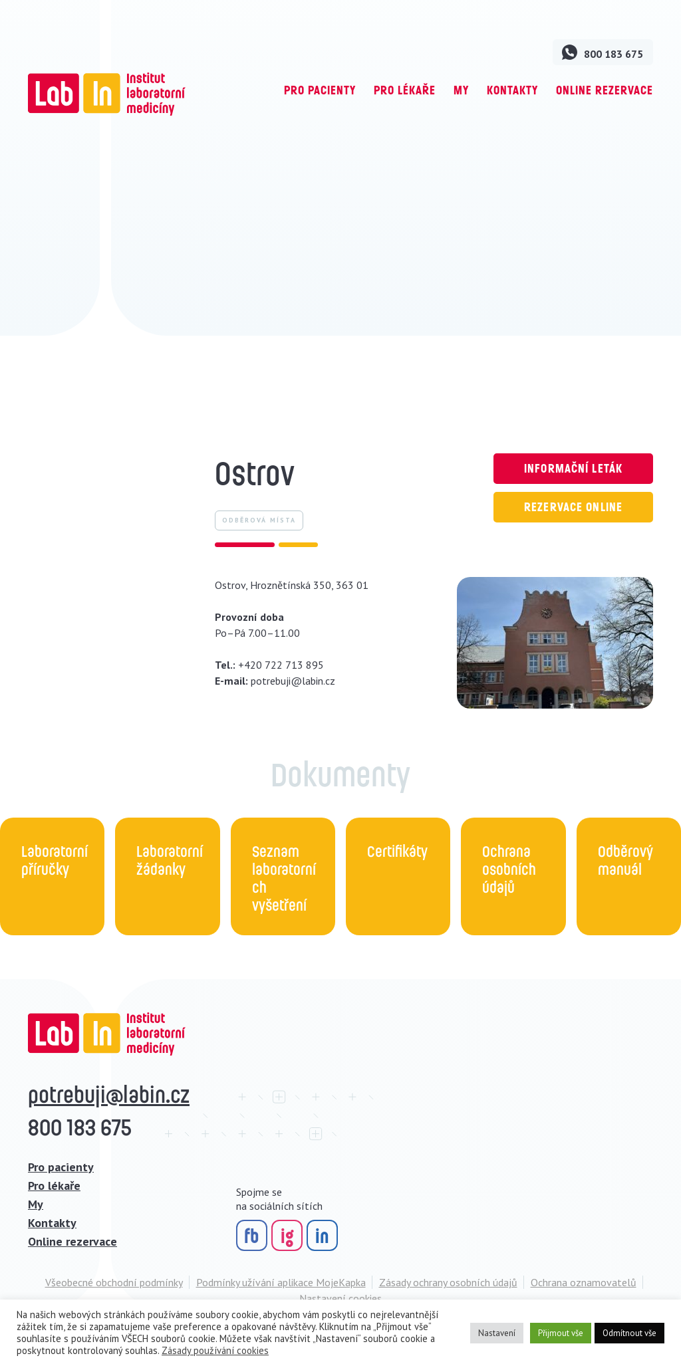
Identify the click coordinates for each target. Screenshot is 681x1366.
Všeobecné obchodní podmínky (114, 1282)
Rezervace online (573, 506)
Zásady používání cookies (215, 1350)
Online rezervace (604, 89)
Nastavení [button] (496, 1333)
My (461, 89)
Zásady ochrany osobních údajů (448, 1282)
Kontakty (512, 89)
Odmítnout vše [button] (629, 1333)
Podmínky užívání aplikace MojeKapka (281, 1282)
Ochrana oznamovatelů (583, 1282)
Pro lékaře (405, 89)
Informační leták (573, 468)
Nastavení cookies (340, 1298)
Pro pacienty (320, 89)
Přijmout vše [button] (560, 1333)
